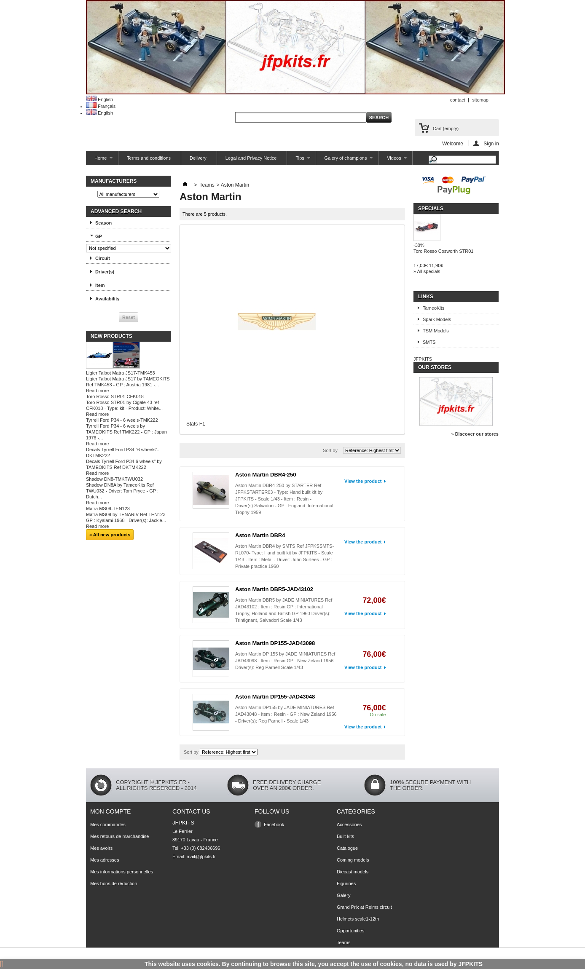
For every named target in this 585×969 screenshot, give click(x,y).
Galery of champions (344, 160)
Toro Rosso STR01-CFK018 (115, 396)
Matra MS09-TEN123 (108, 508)
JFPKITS (422, 358)
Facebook (274, 824)
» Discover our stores (475, 433)
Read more (97, 390)
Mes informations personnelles (121, 871)
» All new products (109, 534)
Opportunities (350, 930)
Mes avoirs (101, 848)
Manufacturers (114, 181)
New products (111, 336)
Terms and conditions (149, 158)
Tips (298, 160)
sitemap (480, 99)
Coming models (353, 859)
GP (98, 236)
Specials (430, 208)
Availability (107, 298)
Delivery (198, 158)
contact (457, 99)
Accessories (349, 824)
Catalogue (347, 848)
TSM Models (436, 330)
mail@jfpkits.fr (201, 856)
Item (100, 285)
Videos (392, 160)
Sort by (330, 450)
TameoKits (433, 308)
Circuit (102, 258)
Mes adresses (104, 859)
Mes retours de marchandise (119, 836)
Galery (343, 895)
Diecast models (352, 871)
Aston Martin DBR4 (260, 535)
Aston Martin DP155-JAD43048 (275, 696)
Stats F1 (195, 424)
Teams (206, 185)
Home (99, 160)
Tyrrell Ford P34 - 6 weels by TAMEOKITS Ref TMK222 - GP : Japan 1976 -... (126, 431)
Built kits (345, 836)
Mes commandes (108, 824)
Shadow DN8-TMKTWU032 (114, 479)
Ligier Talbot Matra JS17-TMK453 (120, 372)
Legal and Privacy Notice (251, 158)
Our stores (434, 367)
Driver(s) (104, 271)
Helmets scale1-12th (358, 918)
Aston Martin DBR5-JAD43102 (274, 589)
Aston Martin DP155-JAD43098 (275, 643)
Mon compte (110, 811)
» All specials (426, 271)
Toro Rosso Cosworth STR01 (443, 251)
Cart (446, 128)
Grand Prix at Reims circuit (364, 907)
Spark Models (437, 319)
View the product (362, 481)
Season (103, 222)
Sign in (491, 143)
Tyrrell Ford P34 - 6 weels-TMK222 (122, 420)
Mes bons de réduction (113, 883)
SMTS (429, 342)
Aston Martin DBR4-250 (265, 474)
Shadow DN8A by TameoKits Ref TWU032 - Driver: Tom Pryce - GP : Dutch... (122, 490)
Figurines (346, 883)
